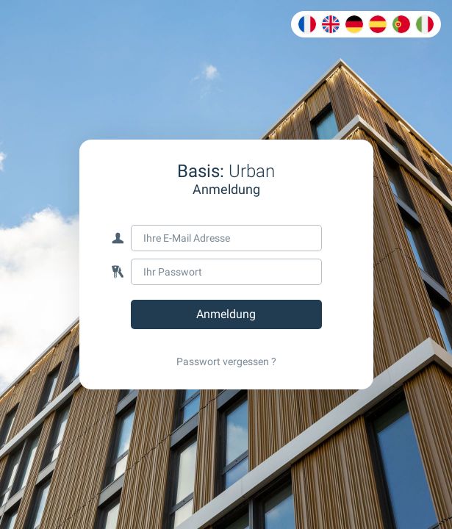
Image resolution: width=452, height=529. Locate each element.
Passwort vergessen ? (226, 361)
